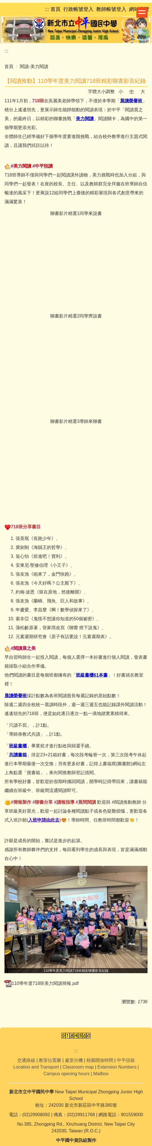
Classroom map (78, 1067)
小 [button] (121, 91)
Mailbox (100, 1073)
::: (6, 51)
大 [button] (143, 91)
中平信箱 (126, 1060)
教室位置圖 (50, 1060)
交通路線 (26, 1060)
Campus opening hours (67, 1073)
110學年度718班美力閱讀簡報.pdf (41, 983)
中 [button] (131, 91)
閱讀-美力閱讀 (34, 66)
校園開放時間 (99, 1060)
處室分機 (74, 1060)
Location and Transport (36, 1067)
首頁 (8, 66)
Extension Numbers (116, 1067)
